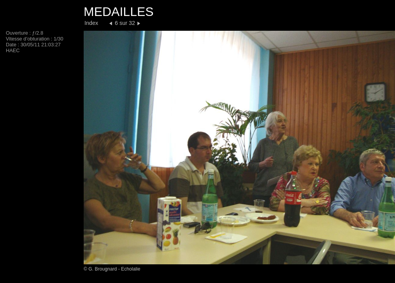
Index (91, 23)
